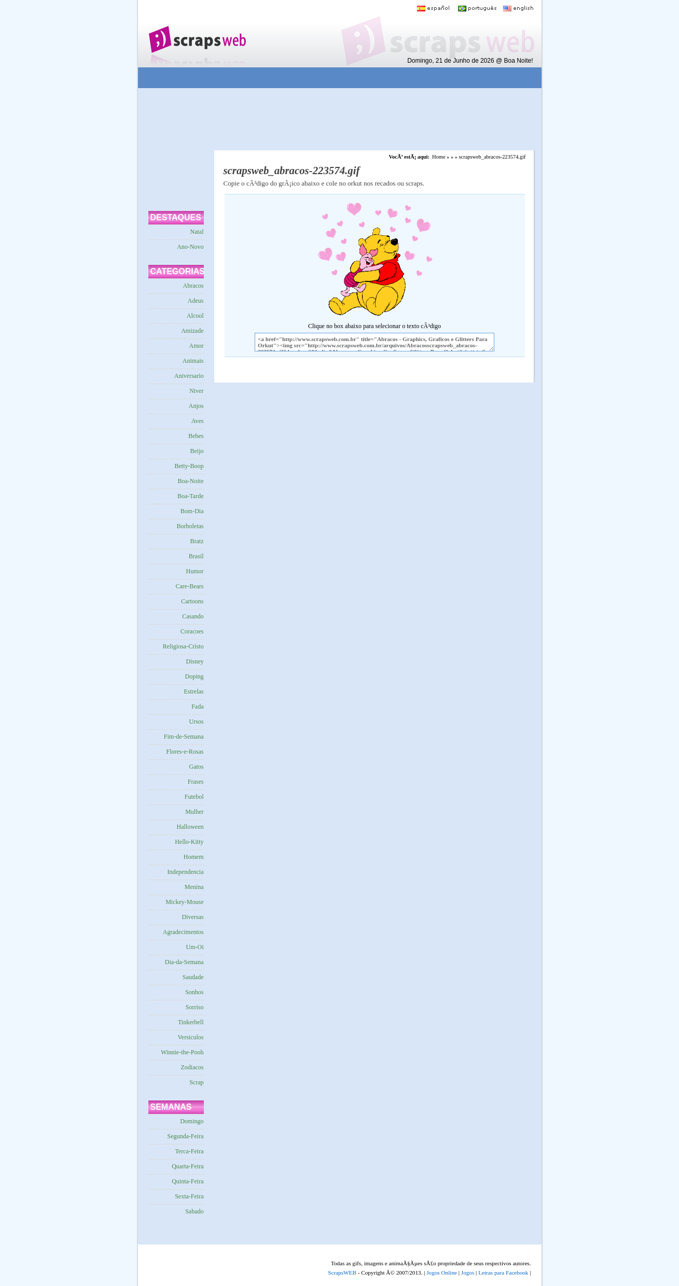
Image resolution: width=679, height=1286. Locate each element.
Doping (194, 676)
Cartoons (192, 601)
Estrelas (194, 691)
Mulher (194, 811)
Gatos (196, 766)
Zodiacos (192, 1067)
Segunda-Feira (186, 1136)
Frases (196, 781)
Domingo (191, 1121)
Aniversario (189, 375)
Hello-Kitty (189, 841)
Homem (194, 856)
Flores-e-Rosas (185, 751)
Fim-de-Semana (184, 736)
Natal (197, 231)
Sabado (194, 1211)
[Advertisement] (332, 78)
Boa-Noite (191, 481)
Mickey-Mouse (184, 902)
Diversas (193, 917)
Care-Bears (190, 586)
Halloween (190, 826)
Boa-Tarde (190, 496)
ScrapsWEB (342, 1272)
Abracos (193, 285)
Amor (196, 345)
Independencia (186, 871)
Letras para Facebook (503, 1272)
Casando (192, 616)
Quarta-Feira (187, 1166)
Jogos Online (441, 1272)
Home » (440, 157)
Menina (194, 887)
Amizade (192, 330)
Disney (195, 661)
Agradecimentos (183, 932)
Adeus (196, 300)
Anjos (196, 405)
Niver (196, 390)
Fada (197, 706)
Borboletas (190, 526)
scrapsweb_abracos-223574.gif (492, 157)
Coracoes (192, 631)
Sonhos (194, 992)
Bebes (195, 436)
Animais (193, 360)
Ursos (196, 721)
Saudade (193, 977)
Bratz (197, 541)
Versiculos (191, 1037)
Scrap (196, 1082)
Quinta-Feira (187, 1181)
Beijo (197, 451)
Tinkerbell (191, 1022)
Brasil (196, 556)
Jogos (468, 1272)
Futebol (194, 796)
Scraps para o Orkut (197, 33)
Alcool (195, 315)
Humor (195, 571)
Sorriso (195, 1007)
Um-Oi (195, 947)
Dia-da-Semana (184, 962)
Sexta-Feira (189, 1196)
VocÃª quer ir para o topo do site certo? (660, 1261)
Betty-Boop (189, 466)
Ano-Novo (190, 246)
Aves (197, 421)
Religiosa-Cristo (183, 646)
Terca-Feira (189, 1151)
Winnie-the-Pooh (182, 1052)
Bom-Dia (192, 511)
